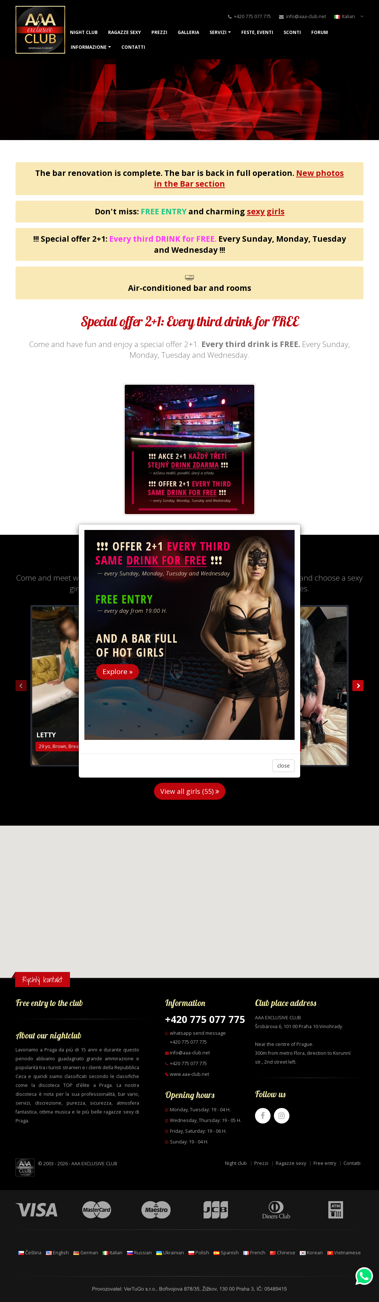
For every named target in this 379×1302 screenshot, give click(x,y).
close (283, 765)
